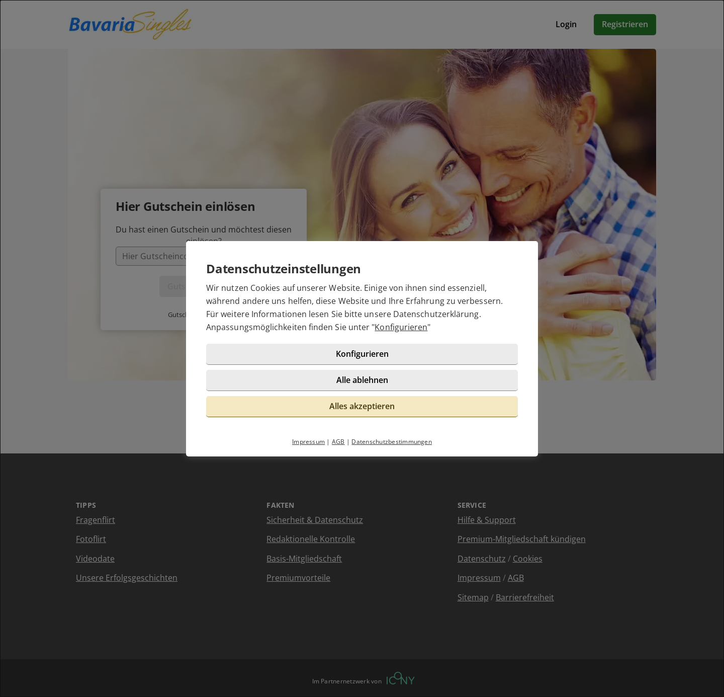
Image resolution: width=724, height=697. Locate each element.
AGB (338, 441)
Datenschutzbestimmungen (391, 441)
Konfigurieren (401, 327)
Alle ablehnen (362, 379)
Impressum (308, 441)
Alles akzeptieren (362, 406)
